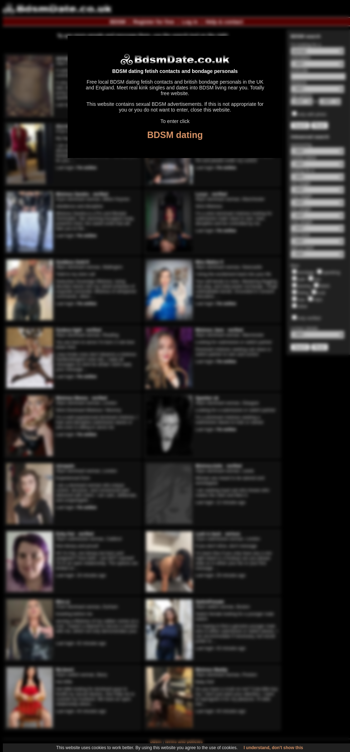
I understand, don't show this (273, 747)
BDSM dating (175, 135)
